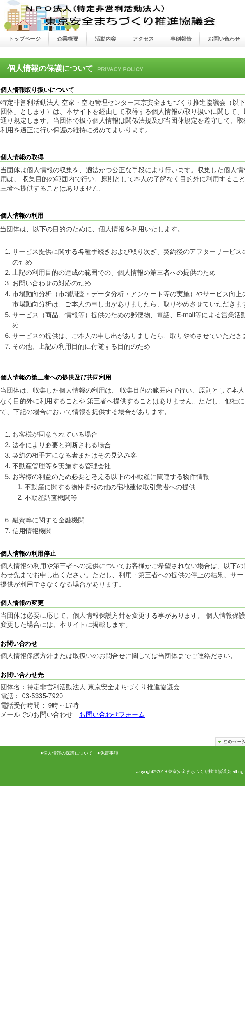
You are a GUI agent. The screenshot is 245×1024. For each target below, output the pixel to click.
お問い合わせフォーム (112, 714)
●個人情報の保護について (66, 752)
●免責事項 (107, 752)
